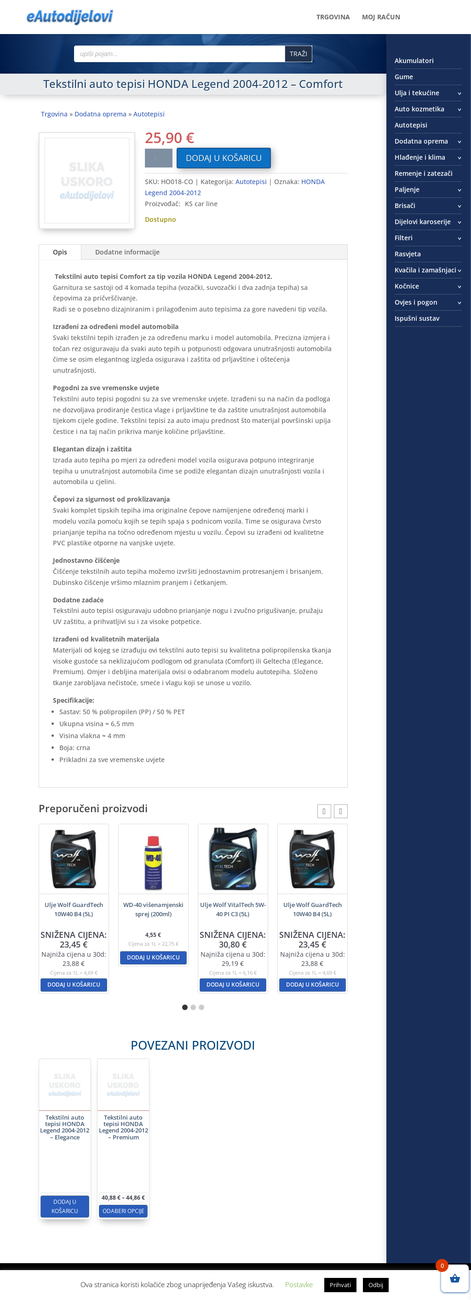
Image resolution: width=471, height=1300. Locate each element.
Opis (60, 252)
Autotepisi (149, 114)
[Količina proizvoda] (158, 158)
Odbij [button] (375, 1285)
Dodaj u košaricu (224, 157)
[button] (341, 811)
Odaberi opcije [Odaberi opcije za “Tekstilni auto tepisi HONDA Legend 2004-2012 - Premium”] (155, 1176)
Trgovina (333, 17)
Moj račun (381, 17)
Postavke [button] (299, 1284)
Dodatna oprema (100, 114)
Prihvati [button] (340, 1285)
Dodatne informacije (127, 252)
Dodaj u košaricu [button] (73, 984)
